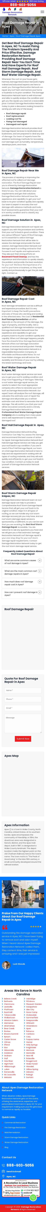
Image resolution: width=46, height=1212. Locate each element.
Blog (6, 1147)
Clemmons (9, 1004)
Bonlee (7, 1031)
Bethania (8, 1001)
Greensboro (31, 1025)
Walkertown (9, 1017)
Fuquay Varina (32, 1039)
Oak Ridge (30, 998)
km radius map (23, 786)
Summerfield (32, 1017)
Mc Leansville (10, 1074)
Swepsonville (32, 1020)
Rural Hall (8, 1012)
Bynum (7, 1036)
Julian (6, 1069)
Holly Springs (32, 1044)
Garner (29, 1042)
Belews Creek (10, 998)
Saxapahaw (31, 1006)
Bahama (30, 1031)
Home (5, 36)
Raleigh (29, 1074)
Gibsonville (9, 1050)
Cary (28, 1036)
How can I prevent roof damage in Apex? (21, 594)
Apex (12, 36)
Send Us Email (14, 1171)
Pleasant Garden (34, 1004)
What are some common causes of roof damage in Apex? (20, 562)
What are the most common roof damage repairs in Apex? (21, 572)
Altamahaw (9, 1025)
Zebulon (30, 1072)
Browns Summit (11, 1034)
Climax (7, 1042)
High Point (8, 1064)
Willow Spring (32, 1069)
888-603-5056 (23, 5)
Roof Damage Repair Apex (28, 36)
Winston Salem (11, 1020)
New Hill (29, 1055)
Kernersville (9, 1072)
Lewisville (8, 1006)
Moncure (30, 1050)
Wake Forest (32, 1064)
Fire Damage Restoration (15, 1127)
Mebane (8, 1077)
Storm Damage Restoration (16, 1137)
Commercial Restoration (15, 1122)
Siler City (30, 1009)
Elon (6, 1047)
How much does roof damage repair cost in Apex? (19, 583)
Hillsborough (9, 1066)
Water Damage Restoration (16, 1142)
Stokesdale (31, 1015)
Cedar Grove (10, 1039)
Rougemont (31, 1061)
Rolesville (30, 1058)
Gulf (6, 1058)
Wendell (30, 1066)
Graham (8, 1055)
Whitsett (30, 1023)
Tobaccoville (10, 1015)
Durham (29, 1077)
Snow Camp (31, 1012)
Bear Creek (9, 1028)
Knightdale (31, 1047)
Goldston (8, 1053)
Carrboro (30, 1034)
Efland (7, 1044)
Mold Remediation (12, 1132)
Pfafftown (8, 1009)
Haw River (8, 1061)
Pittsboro (30, 1001)
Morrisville (30, 1053)
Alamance (8, 1023)
